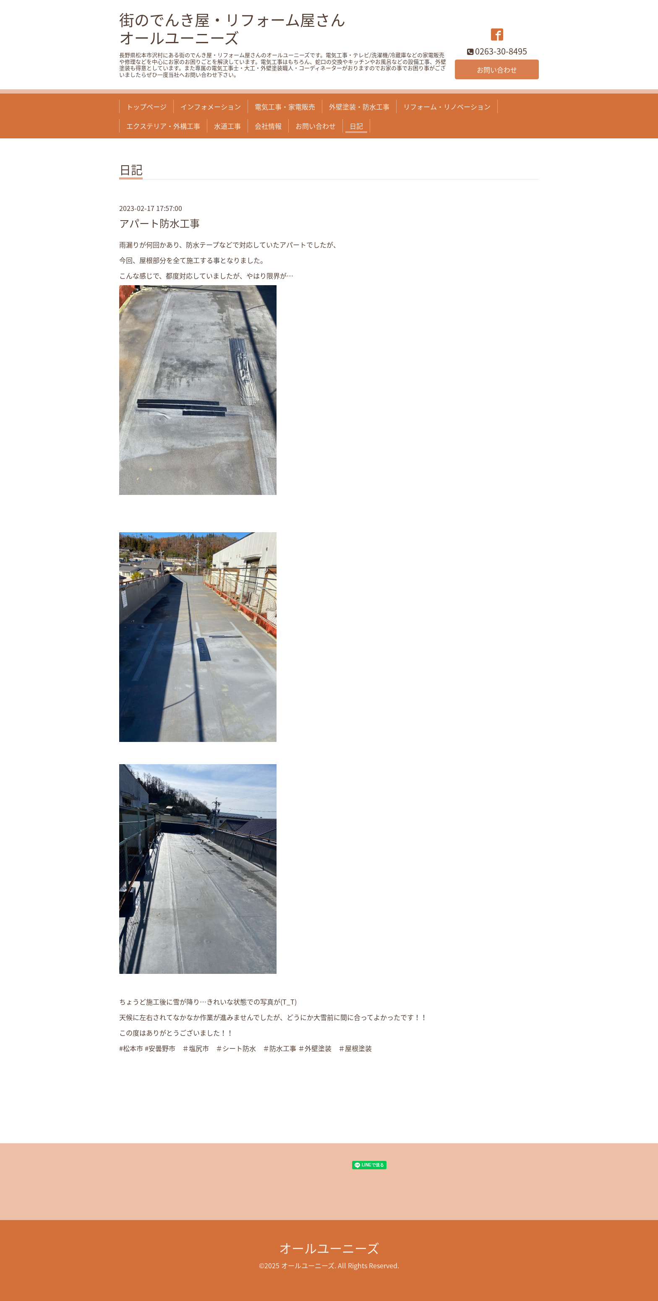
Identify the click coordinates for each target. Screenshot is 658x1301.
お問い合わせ (497, 70)
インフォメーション (210, 106)
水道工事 (227, 126)
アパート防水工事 (159, 223)
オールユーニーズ (329, 1248)
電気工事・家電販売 (285, 106)
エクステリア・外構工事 (163, 126)
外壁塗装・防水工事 (359, 106)
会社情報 (268, 126)
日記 (356, 126)
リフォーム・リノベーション (447, 106)
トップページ (146, 106)
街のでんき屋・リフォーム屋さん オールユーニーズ (232, 28)
